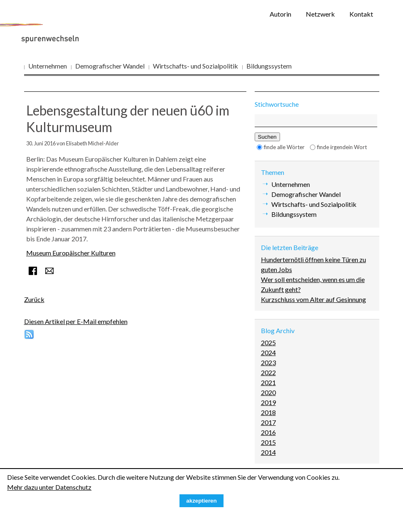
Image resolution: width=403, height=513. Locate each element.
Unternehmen (47, 66)
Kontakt (361, 14)
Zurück (34, 299)
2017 (268, 422)
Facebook (32, 270)
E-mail (49, 270)
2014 (268, 452)
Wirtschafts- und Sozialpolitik (195, 66)
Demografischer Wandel (110, 66)
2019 (268, 402)
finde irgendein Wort (342, 147)
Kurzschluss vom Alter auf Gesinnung (313, 299)
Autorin (280, 14)
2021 (268, 382)
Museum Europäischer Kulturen (70, 253)
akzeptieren (201, 501)
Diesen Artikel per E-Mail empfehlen (76, 321)
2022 (268, 372)
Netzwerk (320, 14)
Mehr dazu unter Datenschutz (49, 487)
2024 (268, 352)
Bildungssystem (269, 66)
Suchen (267, 137)
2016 (268, 432)
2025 (268, 342)
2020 (268, 392)
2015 (268, 442)
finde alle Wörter (284, 147)
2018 (268, 412)
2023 (268, 362)
